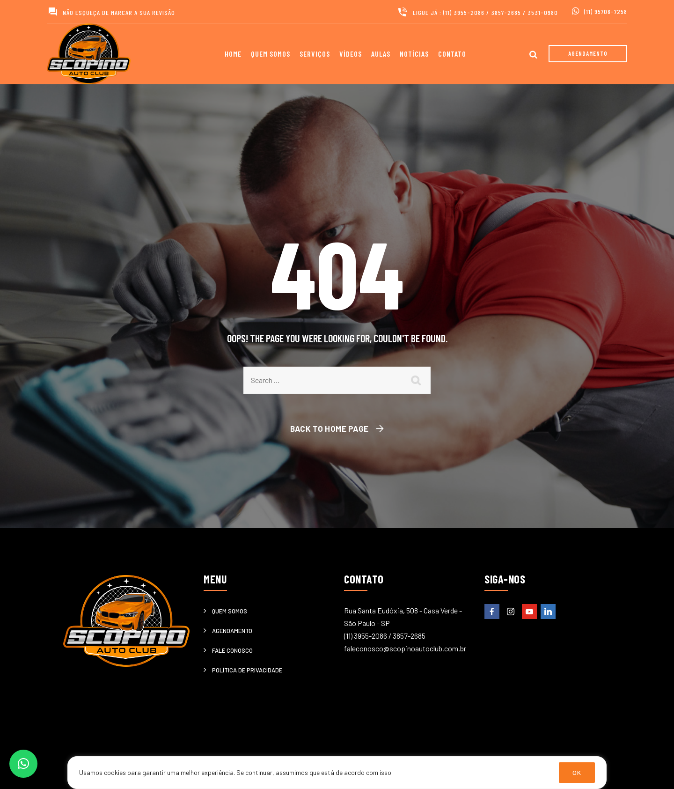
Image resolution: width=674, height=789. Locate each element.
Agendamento (232, 630)
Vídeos (350, 53)
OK (576, 772)
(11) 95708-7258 (605, 11)
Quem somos (270, 53)
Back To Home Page (329, 428)
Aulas (380, 53)
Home (233, 53)
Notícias (414, 53)
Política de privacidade (247, 670)
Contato (452, 53)
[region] (337, 772)
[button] (23, 764)
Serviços (315, 53)
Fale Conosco (232, 650)
